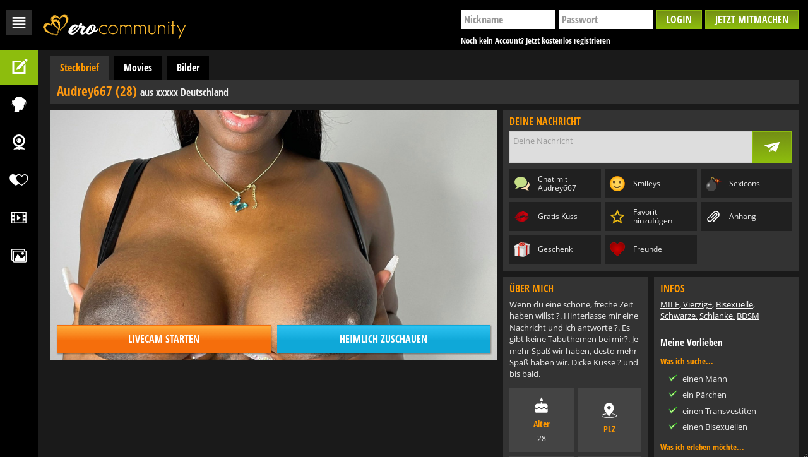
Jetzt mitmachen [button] (751, 20)
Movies (138, 67)
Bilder (188, 67)
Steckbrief (79, 67)
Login (679, 20)
